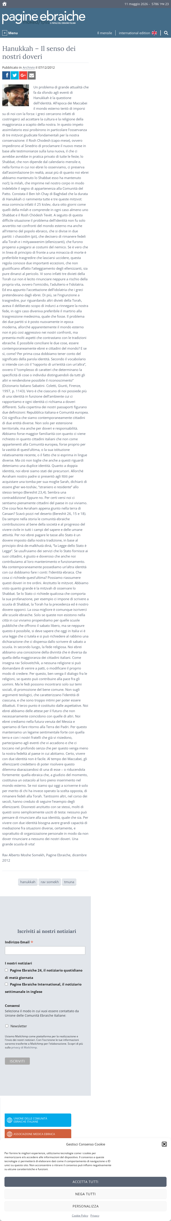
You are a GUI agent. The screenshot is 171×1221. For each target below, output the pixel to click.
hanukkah (27, 882)
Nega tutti (85, 1194)
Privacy (94, 1215)
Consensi (12, 1005)
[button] (164, 1144)
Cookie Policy (80, 1215)
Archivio (29, 67)
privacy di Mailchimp (24, 1047)
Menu (13, 33)
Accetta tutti (85, 1181)
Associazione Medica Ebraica (34, 1134)
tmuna (69, 882)
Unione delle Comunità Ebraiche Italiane (30, 1120)
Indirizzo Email (19, 942)
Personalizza (86, 1206)
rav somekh (50, 882)
